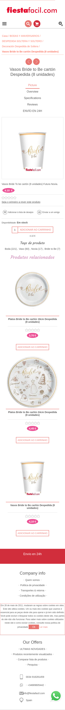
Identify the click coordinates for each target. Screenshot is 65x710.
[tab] (32, 85)
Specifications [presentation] (32, 98)
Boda (8, 248)
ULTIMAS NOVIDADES (32, 649)
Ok (33, 626)
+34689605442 (36, 685)
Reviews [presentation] (32, 104)
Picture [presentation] (32, 85)
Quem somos (32, 580)
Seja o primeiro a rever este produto (21, 202)
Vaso (21, 248)
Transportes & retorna (32, 590)
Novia (34, 248)
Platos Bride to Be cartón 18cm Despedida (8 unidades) (32, 320)
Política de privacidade (32, 585)
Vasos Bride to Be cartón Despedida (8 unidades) (32, 506)
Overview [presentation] (32, 91)
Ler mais (44, 627)
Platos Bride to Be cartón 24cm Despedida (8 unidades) (32, 413)
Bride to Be (51, 248)
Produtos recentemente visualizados (32, 654)
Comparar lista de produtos (32, 659)
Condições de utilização (32, 595)
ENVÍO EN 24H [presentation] (32, 110)
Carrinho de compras (36, 23)
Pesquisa (33, 664)
